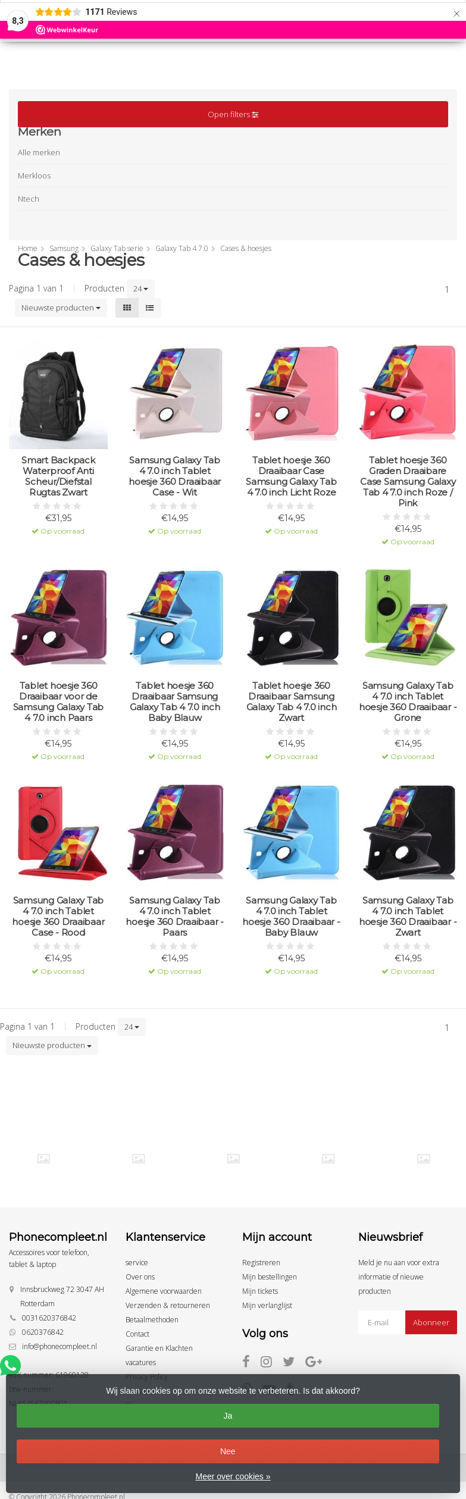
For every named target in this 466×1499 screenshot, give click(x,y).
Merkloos (34, 175)
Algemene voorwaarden (164, 1291)
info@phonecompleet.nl (59, 1346)
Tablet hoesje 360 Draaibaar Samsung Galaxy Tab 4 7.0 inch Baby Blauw (175, 701)
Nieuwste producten (61, 307)
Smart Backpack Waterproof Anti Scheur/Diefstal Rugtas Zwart (58, 476)
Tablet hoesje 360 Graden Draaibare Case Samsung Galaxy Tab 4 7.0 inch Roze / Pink (407, 482)
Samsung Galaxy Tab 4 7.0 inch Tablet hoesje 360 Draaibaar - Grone (408, 701)
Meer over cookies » (232, 1476)
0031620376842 (49, 1318)
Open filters (233, 114)
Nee (228, 1451)
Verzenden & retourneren (168, 1305)
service (137, 1262)
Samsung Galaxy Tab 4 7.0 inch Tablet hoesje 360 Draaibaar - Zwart (408, 916)
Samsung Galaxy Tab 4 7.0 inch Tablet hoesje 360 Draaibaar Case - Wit (175, 476)
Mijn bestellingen (269, 1277)
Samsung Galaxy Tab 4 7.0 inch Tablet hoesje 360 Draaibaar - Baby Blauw (291, 916)
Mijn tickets (260, 1291)
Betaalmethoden (152, 1320)
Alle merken (39, 152)
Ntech (28, 198)
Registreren (261, 1262)
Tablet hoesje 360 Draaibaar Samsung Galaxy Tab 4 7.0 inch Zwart (291, 701)
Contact (137, 1334)
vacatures (141, 1362)
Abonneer (431, 1322)
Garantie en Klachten (159, 1348)
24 (140, 288)
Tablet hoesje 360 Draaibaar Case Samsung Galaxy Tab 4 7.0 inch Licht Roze (291, 476)
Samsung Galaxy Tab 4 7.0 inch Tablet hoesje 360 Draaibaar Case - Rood (58, 916)
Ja (227, 1415)
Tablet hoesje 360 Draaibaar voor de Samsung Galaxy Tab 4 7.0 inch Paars (58, 701)
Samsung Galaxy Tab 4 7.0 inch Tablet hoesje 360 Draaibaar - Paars (175, 916)
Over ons (140, 1277)
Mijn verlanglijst (267, 1305)
